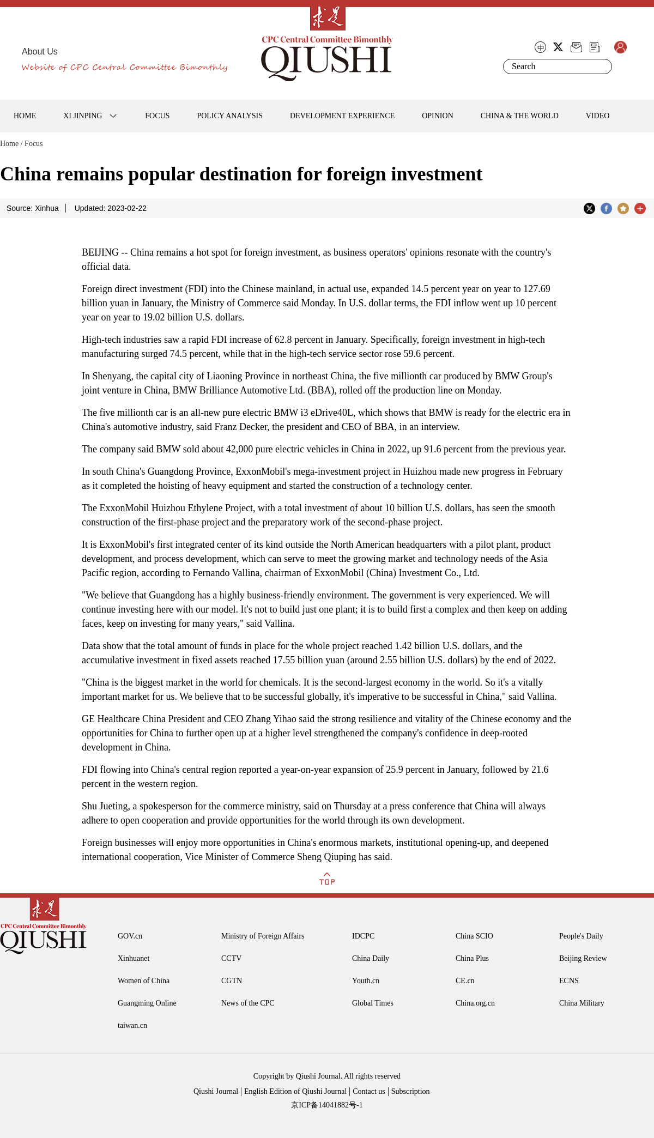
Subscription (410, 1091)
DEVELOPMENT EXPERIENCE (342, 116)
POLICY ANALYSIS (230, 116)
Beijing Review (583, 958)
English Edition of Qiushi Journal (295, 1091)
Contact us (369, 1091)
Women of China (143, 981)
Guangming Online (147, 1003)
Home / (11, 144)
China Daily (370, 958)
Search (601, 66)
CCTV (231, 958)
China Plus (472, 958)
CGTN (231, 981)
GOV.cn (130, 936)
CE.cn (465, 981)
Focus (34, 144)
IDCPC (363, 936)
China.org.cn (475, 1003)
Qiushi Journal (215, 1091)
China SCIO (474, 936)
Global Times (372, 1003)
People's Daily (581, 936)
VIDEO (598, 116)
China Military (581, 1003)
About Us (40, 51)
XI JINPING (82, 116)
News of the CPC (248, 1003)
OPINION (437, 116)
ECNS (569, 981)
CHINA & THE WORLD (520, 116)
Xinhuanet (133, 958)
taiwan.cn (132, 1025)
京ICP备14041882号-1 (326, 1105)
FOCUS (157, 116)
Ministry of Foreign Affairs (263, 936)
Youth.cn (365, 981)
